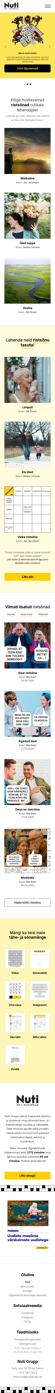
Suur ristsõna (27, 673)
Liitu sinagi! (28, 1175)
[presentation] (5, 47)
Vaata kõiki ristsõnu (27, 902)
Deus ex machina (27, 809)
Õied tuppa (27, 243)
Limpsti (27, 407)
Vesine (27, 308)
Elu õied (27, 472)
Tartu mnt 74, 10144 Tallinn (27, 1368)
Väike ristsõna (27, 537)
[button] (24, 84)
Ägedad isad (27, 741)
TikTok (27, 1321)
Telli (27, 1282)
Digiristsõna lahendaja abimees (27, 1295)
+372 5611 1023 (27, 1372)
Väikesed (43, 614)
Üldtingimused (27, 1343)
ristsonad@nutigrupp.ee (27, 1376)
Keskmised (26, 614)
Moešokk (27, 877)
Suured (11, 614)
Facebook (27, 1312)
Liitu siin (27, 577)
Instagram (27, 1317)
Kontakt (27, 1290)
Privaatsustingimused (27, 1339)
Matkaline (28, 178)
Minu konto (27, 1286)
